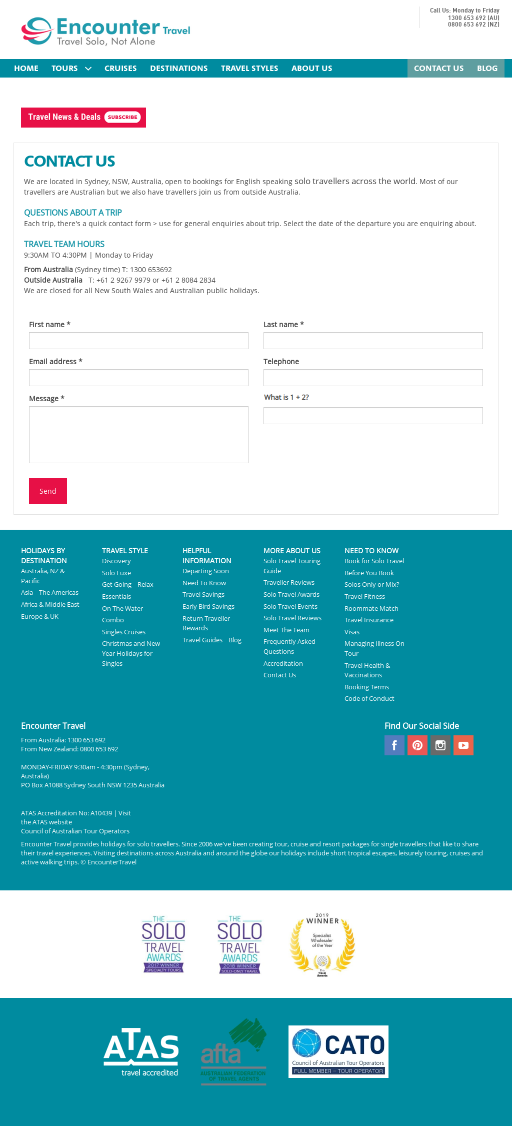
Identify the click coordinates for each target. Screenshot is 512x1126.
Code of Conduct (369, 698)
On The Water (122, 608)
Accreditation (283, 663)
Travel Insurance (369, 619)
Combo (113, 619)
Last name (284, 324)
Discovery (116, 560)
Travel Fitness (364, 596)
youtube (464, 745)
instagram (440, 745)
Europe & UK (39, 616)
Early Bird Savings (208, 606)
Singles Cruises (124, 631)
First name (49, 324)
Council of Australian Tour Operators (75, 830)
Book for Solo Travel (374, 560)
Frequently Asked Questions (290, 646)
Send (48, 491)
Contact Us (280, 674)
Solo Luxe (116, 572)
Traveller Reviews (289, 582)
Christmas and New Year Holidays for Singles (131, 653)
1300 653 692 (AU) (474, 18)
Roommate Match (371, 608)
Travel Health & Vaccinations (367, 670)
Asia (27, 592)
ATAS (40, 821)
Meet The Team (287, 629)
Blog (235, 639)
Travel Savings (203, 594)
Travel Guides (202, 639)
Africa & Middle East (50, 604)
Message (46, 398)
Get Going (117, 584)
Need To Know (204, 582)
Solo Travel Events (291, 606)
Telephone (281, 361)
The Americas (58, 592)
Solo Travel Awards (292, 594)
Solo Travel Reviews (293, 617)
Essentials (116, 596)
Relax (146, 584)
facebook (394, 745)
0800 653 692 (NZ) (474, 25)
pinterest (418, 745)
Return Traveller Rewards (206, 623)
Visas (352, 631)
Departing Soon (205, 570)
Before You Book (369, 572)
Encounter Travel (106, 31)
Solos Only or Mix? (372, 584)
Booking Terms (366, 686)
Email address (55, 361)
